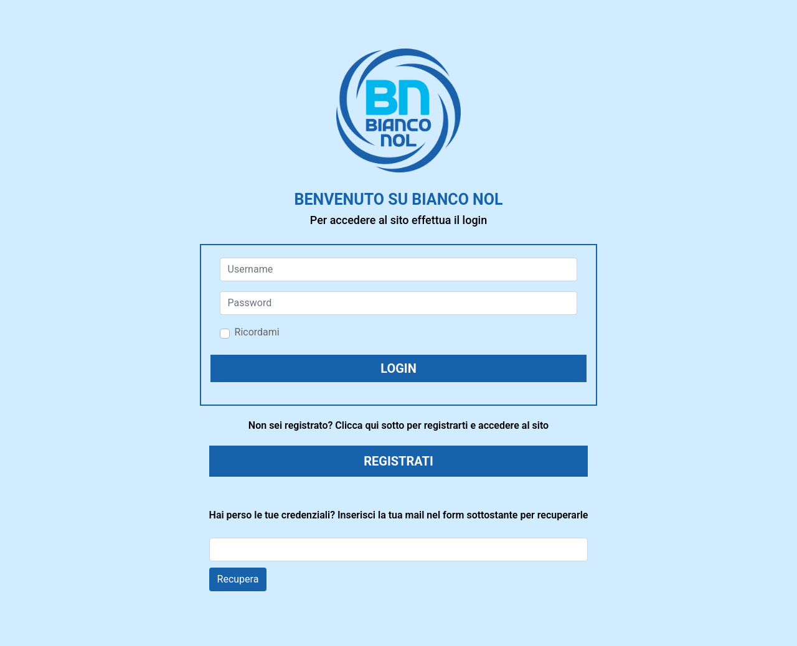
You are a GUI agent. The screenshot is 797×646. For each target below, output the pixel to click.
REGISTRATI (398, 461)
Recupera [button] (238, 579)
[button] (398, 368)
